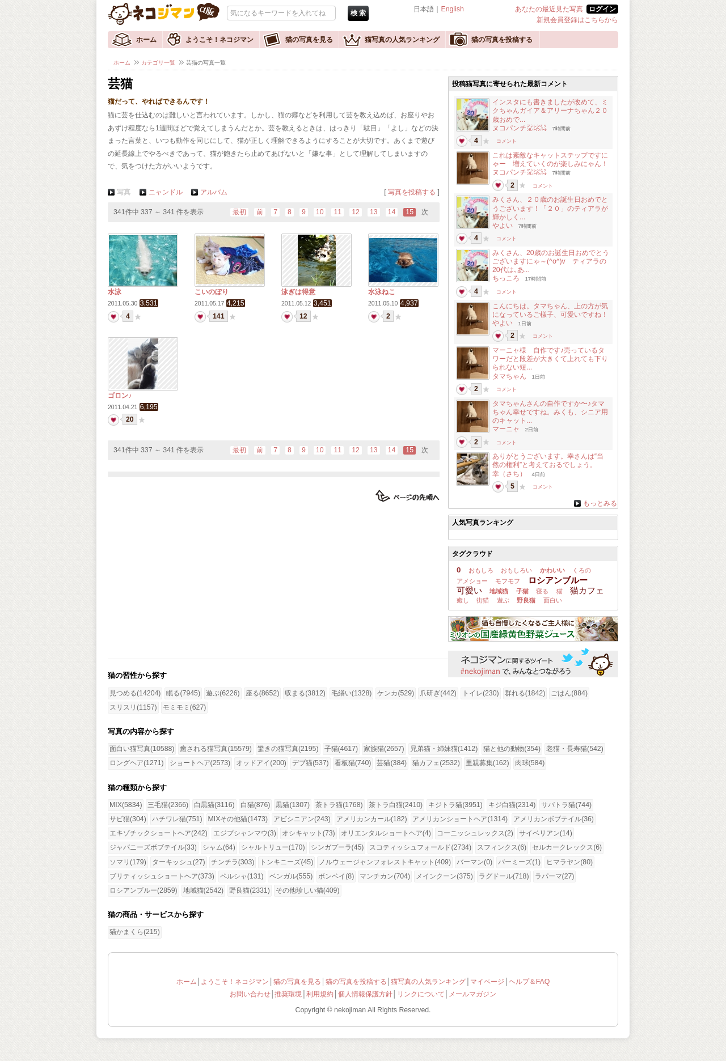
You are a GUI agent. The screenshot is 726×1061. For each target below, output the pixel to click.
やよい (502, 226)
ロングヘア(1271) (136, 763)
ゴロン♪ (120, 396)
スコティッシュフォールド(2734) (420, 847)
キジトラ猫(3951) (455, 805)
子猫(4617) (341, 749)
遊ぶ (503, 600)
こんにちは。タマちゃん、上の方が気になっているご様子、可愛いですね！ (550, 310)
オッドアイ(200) (261, 763)
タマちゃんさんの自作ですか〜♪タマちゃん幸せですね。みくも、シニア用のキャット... (550, 412)
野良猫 (526, 600)
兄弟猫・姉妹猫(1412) (444, 749)
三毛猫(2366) (167, 805)
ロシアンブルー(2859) (143, 890)
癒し (463, 600)
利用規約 (320, 994)
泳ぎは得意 (298, 292)
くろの (581, 570)
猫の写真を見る (309, 40)
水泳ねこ (381, 292)
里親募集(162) (487, 763)
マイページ (487, 982)
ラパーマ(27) (555, 876)
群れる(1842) (525, 693)
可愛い (469, 590)
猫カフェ (587, 590)
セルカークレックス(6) (567, 847)
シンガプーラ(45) (337, 847)
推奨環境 (288, 994)
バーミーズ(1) (519, 862)
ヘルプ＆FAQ (529, 982)
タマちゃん (509, 376)
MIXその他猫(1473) (238, 819)
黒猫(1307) (293, 805)
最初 (239, 212)
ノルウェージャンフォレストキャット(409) (385, 862)
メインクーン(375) (444, 876)
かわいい (552, 570)
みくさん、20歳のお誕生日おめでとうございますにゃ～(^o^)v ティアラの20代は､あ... (550, 261)
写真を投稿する (412, 192)
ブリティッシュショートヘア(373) (161, 876)
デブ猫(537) (310, 763)
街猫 (482, 600)
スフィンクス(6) (501, 847)
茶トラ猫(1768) (339, 805)
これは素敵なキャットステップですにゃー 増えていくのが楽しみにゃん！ (550, 159)
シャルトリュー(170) (273, 847)
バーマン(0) (474, 862)
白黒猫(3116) (214, 805)
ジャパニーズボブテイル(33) (153, 847)
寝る (542, 591)
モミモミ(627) (184, 707)
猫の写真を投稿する (502, 40)
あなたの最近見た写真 (549, 9)
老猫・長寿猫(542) (574, 749)
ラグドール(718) (504, 876)
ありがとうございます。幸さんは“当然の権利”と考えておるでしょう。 (547, 460)
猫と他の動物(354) (512, 749)
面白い (552, 600)
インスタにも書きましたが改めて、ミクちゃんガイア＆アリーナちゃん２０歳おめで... (550, 110)
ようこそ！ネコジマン (219, 40)
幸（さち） (509, 474)
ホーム (146, 40)
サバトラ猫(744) (566, 805)
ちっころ (506, 278)
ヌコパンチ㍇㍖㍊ (519, 128)
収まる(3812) (305, 693)
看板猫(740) (353, 763)
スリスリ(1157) (133, 707)
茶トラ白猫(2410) (396, 805)
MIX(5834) (125, 805)
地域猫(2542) (203, 890)
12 (356, 212)
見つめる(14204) (135, 693)
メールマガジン (472, 994)
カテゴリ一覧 (158, 63)
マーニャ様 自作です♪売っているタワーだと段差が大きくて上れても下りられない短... (550, 358)
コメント (506, 141)
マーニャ (506, 429)
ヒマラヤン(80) (569, 862)
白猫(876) (255, 805)
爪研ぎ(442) (438, 693)
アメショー (472, 581)
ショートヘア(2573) (200, 763)
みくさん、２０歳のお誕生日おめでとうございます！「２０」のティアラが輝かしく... (550, 208)
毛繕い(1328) (351, 693)
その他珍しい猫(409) (308, 890)
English (452, 9)
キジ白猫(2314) (512, 805)
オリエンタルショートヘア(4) (386, 833)
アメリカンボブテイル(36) (553, 819)
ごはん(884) (569, 693)
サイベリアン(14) (545, 833)
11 (337, 212)
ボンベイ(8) (336, 876)
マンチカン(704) (385, 876)
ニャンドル (166, 192)
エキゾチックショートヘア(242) (158, 833)
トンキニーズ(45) (286, 862)
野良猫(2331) (249, 890)
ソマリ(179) (127, 862)
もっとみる (600, 503)
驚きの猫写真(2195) (288, 749)
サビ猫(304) (127, 819)
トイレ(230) (480, 693)
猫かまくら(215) (134, 932)
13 (374, 212)
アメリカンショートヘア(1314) (460, 819)
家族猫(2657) (384, 749)
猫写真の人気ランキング (402, 40)
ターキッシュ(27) (178, 862)
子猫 (522, 591)
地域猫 (498, 591)
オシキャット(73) (308, 833)
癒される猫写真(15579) (215, 749)
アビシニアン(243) (302, 819)
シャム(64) (218, 847)
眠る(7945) (183, 693)
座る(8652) (263, 693)
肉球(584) (530, 763)
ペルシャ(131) (242, 876)
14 (392, 212)
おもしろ (480, 570)
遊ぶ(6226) (223, 693)
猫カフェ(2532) (436, 763)
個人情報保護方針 (365, 994)
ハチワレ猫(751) (177, 819)
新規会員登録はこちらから (577, 20)
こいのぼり (212, 292)
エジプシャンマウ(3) (244, 833)
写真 (123, 192)
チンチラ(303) (233, 862)
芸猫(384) (392, 763)
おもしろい (516, 570)
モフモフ (507, 581)
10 (320, 212)
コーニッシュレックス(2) (475, 833)
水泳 (114, 292)
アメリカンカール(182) (371, 819)
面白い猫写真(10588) (141, 749)
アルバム (213, 192)
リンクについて (421, 994)
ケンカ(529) (395, 693)
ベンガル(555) (291, 876)
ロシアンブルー (558, 580)
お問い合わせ (250, 994)
